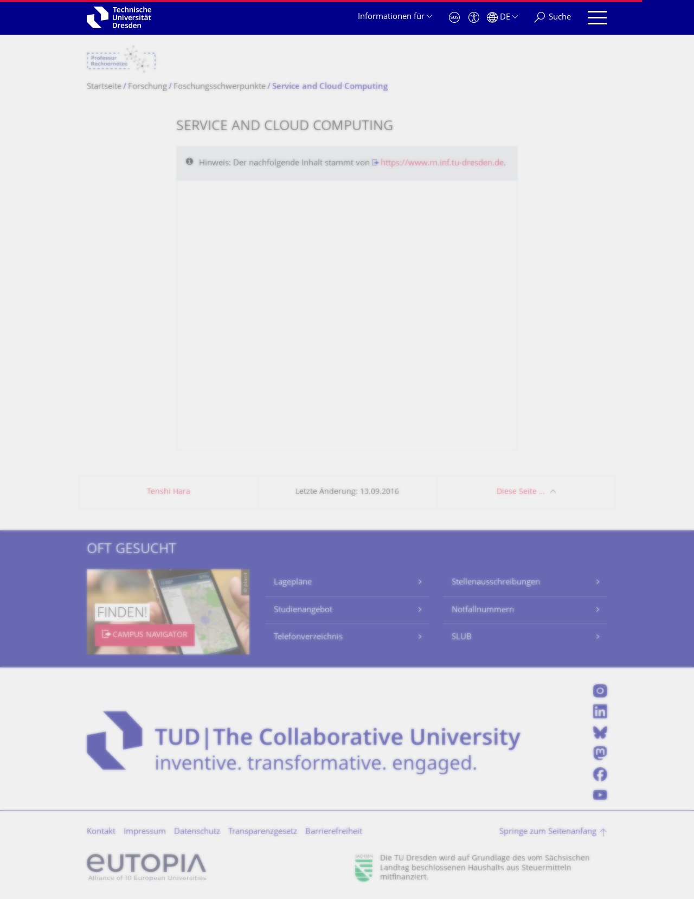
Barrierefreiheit (333, 832)
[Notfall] (454, 17)
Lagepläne (293, 583)
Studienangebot (303, 610)
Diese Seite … (521, 492)
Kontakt (101, 832)
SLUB (462, 637)
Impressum (145, 832)
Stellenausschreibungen (496, 583)
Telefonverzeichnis (308, 637)
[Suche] (552, 17)
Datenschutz (197, 832)
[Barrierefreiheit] (474, 17)
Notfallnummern (483, 610)
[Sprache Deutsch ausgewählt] (502, 17)
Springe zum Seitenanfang (547, 832)
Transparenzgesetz (262, 832)
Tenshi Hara (168, 492)
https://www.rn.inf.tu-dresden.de (442, 163)
